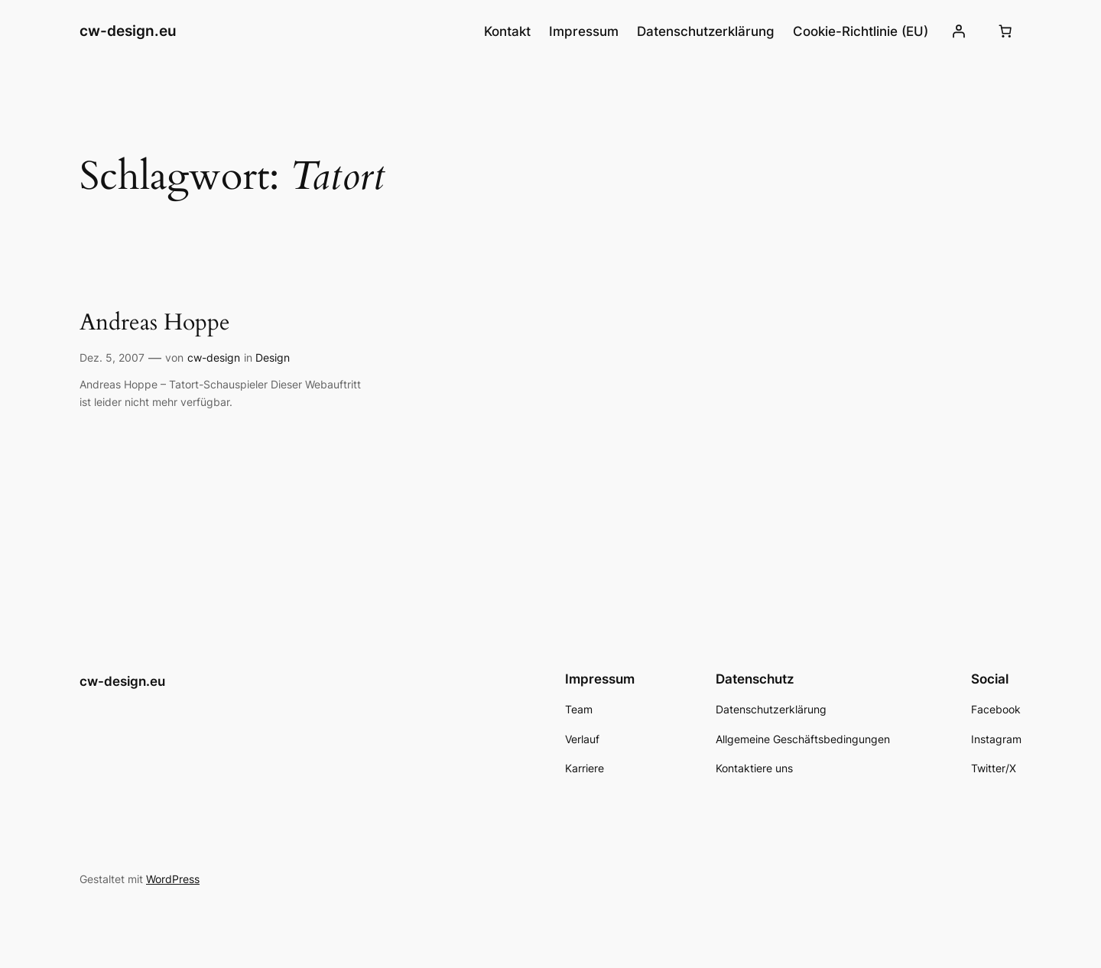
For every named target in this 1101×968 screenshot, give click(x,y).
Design (272, 357)
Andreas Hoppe (155, 323)
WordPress (173, 878)
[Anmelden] (959, 31)
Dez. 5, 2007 (112, 357)
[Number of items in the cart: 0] (1005, 31)
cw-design (213, 357)
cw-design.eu (128, 30)
